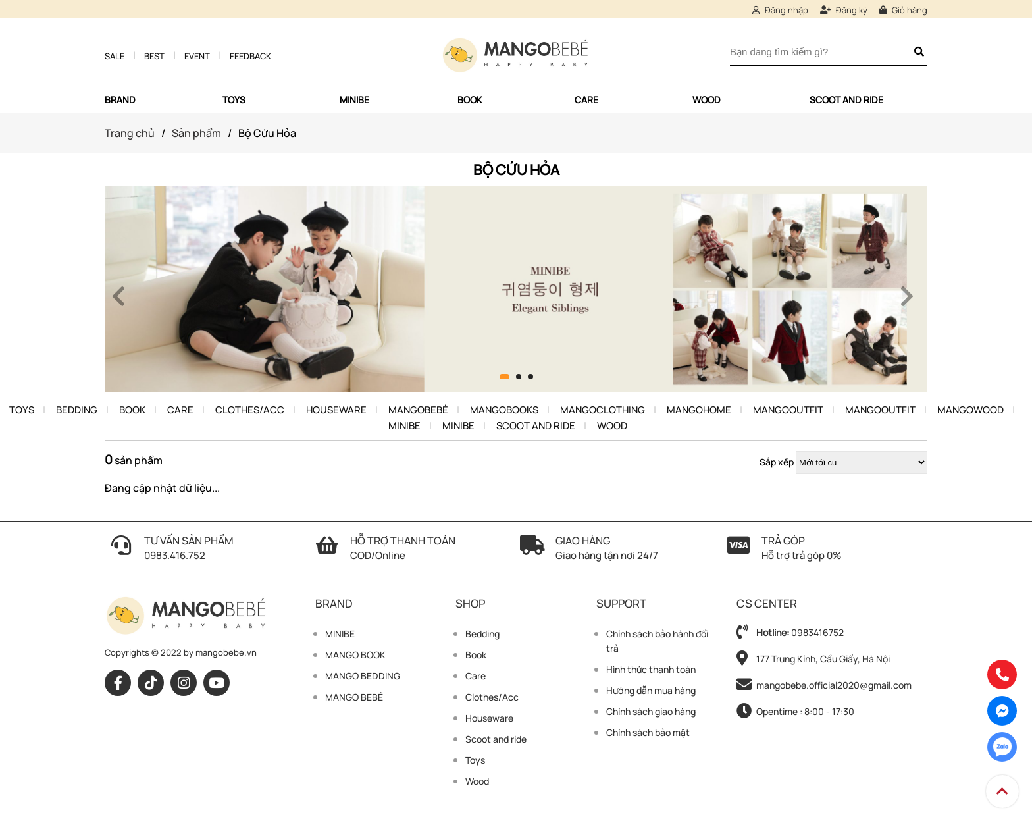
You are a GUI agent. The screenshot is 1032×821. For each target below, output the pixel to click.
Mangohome (699, 410)
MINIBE (354, 99)
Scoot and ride (846, 99)
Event (197, 56)
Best (154, 56)
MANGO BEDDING (362, 676)
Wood (706, 99)
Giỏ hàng (903, 10)
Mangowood (970, 410)
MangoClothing (602, 410)
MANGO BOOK (355, 655)
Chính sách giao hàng (651, 711)
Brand (120, 99)
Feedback (250, 56)
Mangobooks (504, 410)
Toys (21, 410)
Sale (114, 56)
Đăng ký (843, 10)
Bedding (76, 410)
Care (586, 99)
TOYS (233, 99)
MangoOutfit (788, 410)
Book (469, 99)
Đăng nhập (780, 10)
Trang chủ (130, 133)
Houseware (336, 410)
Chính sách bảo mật (648, 732)
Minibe (404, 426)
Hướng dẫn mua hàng (651, 690)
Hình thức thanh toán (651, 669)
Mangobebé (418, 410)
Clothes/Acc (249, 410)
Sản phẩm (196, 133)
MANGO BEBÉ (354, 697)
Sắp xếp (777, 462)
